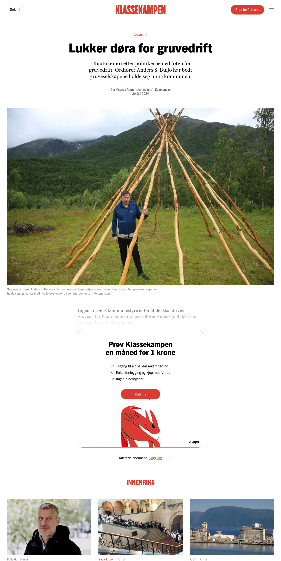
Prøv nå (140, 394)
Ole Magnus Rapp (122, 89)
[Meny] (271, 10)
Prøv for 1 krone (247, 9)
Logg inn (155, 458)
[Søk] (15, 10)
